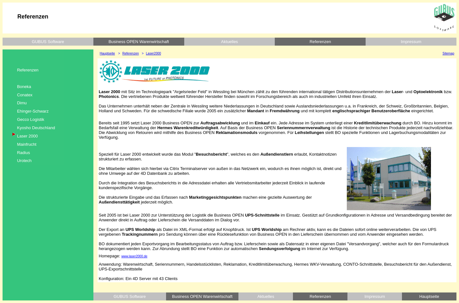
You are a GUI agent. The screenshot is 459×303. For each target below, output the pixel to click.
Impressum (411, 41)
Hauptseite (429, 296)
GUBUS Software (48, 41)
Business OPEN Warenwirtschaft (138, 41)
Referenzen (320, 41)
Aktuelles (229, 41)
